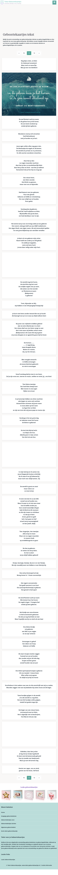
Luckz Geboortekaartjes (8, 865)
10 (24, 53)
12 (34, 53)
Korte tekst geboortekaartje (9, 836)
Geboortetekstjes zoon (7, 825)
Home (3, 818)
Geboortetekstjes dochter (8, 829)
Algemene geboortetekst (8, 833)
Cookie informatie (46, 871)
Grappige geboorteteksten (8, 821)
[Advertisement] (29, 17)
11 (29, 53)
